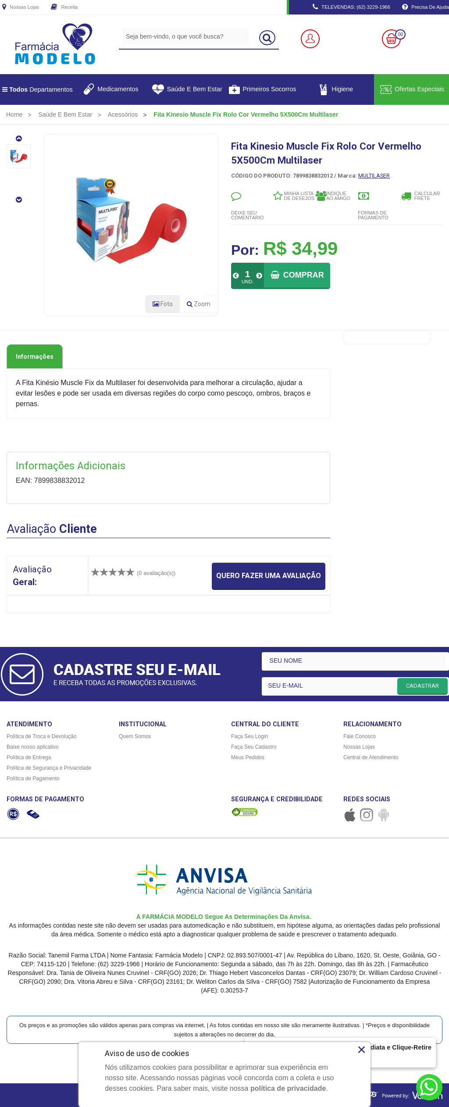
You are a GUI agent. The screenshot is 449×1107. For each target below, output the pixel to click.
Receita (64, 7)
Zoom (202, 306)
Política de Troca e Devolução (41, 736)
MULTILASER (374, 175)
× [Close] (361, 1049)
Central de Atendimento (370, 757)
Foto (163, 303)
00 (400, 34)
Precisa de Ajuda (425, 7)
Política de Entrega (29, 757)
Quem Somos (135, 736)
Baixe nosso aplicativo (33, 747)
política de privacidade (288, 1088)
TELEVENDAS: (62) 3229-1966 (351, 7)
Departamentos (37, 89)
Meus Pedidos (247, 757)
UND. (247, 281)
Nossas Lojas (20, 7)
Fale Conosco (359, 736)
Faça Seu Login (249, 736)
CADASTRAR (422, 685)
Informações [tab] (34, 356)
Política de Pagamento (33, 778)
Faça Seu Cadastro (253, 747)
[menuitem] (14, 114)
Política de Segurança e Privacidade (49, 768)
